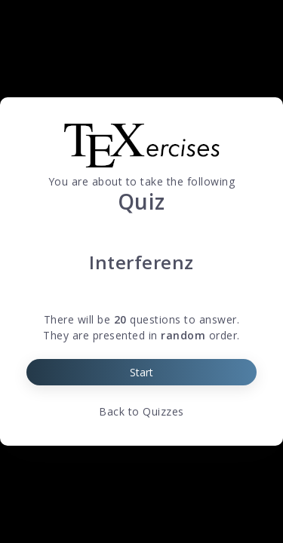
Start (141, 372)
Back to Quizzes (141, 411)
